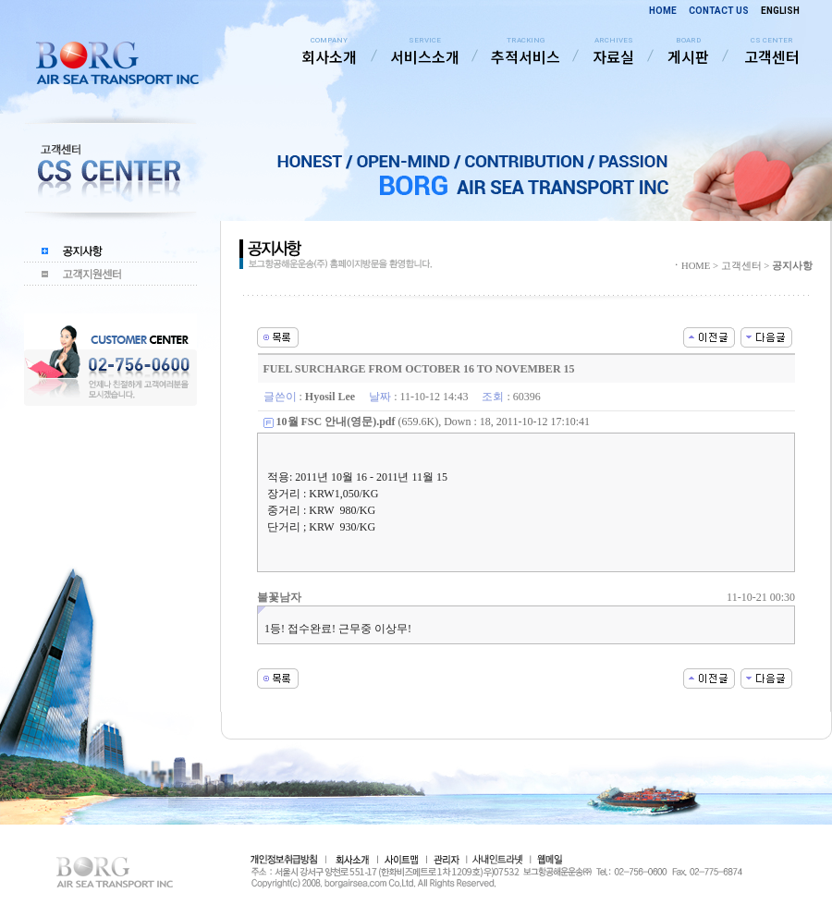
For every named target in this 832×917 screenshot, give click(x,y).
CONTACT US (719, 11)
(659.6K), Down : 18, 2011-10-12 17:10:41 (433, 421)
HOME (663, 11)
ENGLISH (780, 11)
